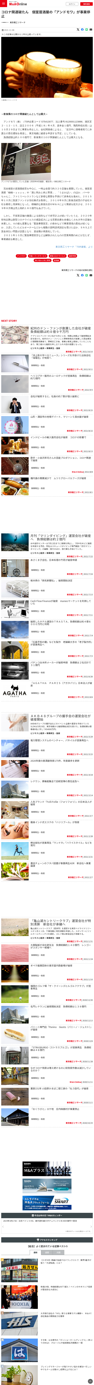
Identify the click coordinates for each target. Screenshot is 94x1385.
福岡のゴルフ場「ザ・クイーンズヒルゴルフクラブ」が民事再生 (60, 987)
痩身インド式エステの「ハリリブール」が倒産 (54, 822)
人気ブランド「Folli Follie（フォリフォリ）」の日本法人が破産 (61, 803)
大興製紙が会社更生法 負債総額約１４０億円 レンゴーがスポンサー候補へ (60, 946)
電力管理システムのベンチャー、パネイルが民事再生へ (59, 740)
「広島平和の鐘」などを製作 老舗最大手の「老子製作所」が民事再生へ (61, 643)
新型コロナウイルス (57, 256)
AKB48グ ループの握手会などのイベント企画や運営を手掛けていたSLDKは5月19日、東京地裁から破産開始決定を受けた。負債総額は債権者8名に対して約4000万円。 (61, 726)
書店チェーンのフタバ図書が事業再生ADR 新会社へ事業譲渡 (60, 864)
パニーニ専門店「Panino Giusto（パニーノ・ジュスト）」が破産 (61, 1028)
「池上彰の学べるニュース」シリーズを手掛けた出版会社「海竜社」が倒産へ (60, 357)
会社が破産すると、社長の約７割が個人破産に (54, 396)
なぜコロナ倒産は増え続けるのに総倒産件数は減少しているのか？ (60, 1069)
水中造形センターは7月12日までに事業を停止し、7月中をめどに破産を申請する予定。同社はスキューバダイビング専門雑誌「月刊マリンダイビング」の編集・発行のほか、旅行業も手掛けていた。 (61, 546)
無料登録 (86, 4)
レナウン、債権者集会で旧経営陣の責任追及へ (54, 781)
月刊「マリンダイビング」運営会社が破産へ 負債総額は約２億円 (60, 537)
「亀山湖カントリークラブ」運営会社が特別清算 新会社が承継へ (60, 922)
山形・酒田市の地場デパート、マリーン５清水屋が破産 (59, 416)
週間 (47, 1252)
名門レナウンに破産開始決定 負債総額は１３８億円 (58, 1006)
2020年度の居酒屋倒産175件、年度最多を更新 (54, 760)
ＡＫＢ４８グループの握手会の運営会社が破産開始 (60, 717)
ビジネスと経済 (37, 348)
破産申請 (72, 256)
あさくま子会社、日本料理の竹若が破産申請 (53, 560)
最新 (35, 1252)
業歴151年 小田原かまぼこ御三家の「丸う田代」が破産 (59, 1088)
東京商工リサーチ (17, 22)
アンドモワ (21, 256)
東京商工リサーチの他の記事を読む (77, 270)
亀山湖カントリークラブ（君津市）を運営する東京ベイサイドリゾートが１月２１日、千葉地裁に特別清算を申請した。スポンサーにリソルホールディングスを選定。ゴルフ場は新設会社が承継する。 (60, 931)
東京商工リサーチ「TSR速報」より (74, 246)
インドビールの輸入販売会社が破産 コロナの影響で (58, 437)
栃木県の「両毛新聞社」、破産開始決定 (51, 580)
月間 (58, 1252)
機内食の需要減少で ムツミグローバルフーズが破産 (58, 478)
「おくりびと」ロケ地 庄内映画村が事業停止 (54, 1109)
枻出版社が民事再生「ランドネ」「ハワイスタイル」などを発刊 (61, 844)
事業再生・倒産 (53, 348)
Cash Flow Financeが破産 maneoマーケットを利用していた (60, 602)
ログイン (72, 4)
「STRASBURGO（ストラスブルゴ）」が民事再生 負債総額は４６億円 (60, 1049)
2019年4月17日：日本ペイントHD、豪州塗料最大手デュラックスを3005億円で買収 (40, 1220)
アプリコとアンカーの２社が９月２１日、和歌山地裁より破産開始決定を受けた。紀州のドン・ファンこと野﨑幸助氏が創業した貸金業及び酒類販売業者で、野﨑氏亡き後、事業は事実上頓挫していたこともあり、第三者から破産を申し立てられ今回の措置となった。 (60, 340)
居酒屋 (56, 260)
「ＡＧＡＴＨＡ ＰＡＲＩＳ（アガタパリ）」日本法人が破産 (61, 684)
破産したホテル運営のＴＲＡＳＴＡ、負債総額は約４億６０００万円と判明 (60, 623)
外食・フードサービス (37, 256)
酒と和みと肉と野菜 (42, 260)
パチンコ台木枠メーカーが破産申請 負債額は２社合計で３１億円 (60, 664)
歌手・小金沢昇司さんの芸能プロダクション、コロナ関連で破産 (60, 459)
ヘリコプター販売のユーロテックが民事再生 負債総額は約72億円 (60, 377)
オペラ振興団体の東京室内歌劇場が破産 (51, 965)
